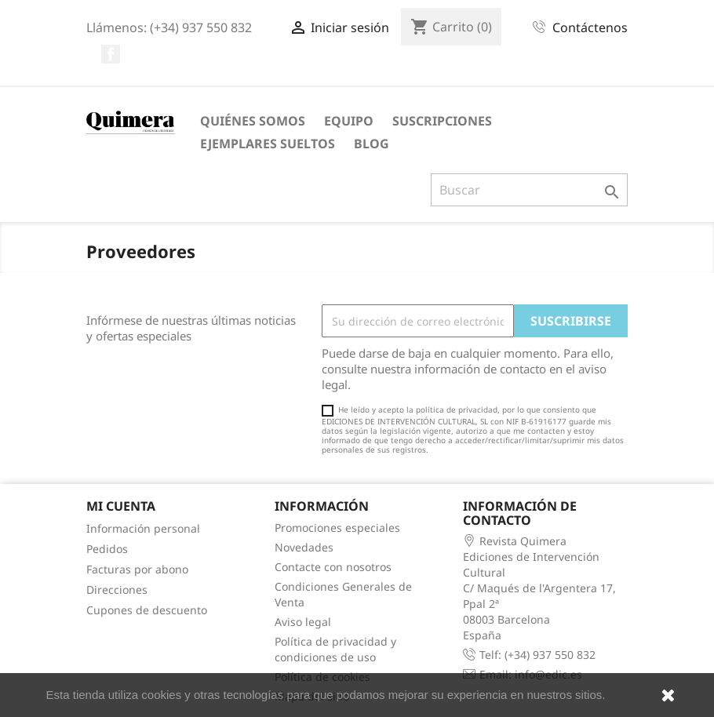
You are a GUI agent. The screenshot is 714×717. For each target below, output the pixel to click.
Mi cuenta (120, 506)
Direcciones (117, 589)
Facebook (110, 54)
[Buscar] (529, 189)
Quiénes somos (252, 120)
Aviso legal (303, 621)
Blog (371, 143)
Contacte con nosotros (333, 566)
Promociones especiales (337, 527)
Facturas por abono (137, 569)
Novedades (304, 547)
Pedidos (107, 548)
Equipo (348, 120)
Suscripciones (442, 120)
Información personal (143, 528)
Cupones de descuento (146, 609)
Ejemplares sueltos (267, 143)
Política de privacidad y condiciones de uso (335, 649)
